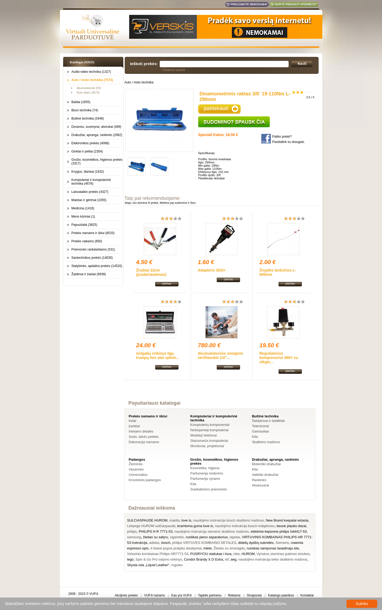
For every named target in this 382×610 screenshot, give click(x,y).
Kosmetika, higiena (204, 468)
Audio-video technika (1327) (91, 72)
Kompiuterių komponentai (209, 425)
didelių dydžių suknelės (256, 543)
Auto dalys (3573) (88, 92)
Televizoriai (260, 426)
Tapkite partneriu (210, 595)
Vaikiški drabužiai (265, 475)
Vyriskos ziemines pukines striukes (283, 554)
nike (236, 554)
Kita (255, 437)
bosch (166, 543)
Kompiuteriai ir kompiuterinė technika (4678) (91, 181)
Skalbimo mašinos (266, 442)
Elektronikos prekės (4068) (90, 143)
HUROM (248, 554)
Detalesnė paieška (174, 70)
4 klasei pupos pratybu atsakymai (175, 548)
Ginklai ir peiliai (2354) (87, 151)
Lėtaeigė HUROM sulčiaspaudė (151, 526)
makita (174, 520)
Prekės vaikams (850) (86, 241)
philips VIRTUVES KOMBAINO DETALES (204, 543)
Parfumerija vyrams (205, 479)
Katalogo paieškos (281, 595)
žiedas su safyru (155, 537)
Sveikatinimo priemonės (208, 489)
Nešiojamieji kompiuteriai (209, 430)
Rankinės (259, 480)
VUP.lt (93, 594)
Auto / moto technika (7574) (92, 80)
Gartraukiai (260, 431)
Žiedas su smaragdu (229, 548)
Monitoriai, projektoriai (207, 446)
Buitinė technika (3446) (87, 118)
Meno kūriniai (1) (83, 216)
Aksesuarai (260, 485)
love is (186, 520)
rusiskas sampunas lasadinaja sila (273, 548)
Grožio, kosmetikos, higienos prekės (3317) (97, 161)
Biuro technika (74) (84, 110)
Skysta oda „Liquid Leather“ (148, 565)
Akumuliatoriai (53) (89, 88)
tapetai (235, 537)
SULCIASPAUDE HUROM (147, 520)
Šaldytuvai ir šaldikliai (268, 421)
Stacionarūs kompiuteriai (209, 441)
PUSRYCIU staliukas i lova (210, 554)
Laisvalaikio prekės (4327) (89, 192)
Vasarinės (136, 469)
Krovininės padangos (145, 480)
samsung (134, 537)
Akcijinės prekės (126, 595)
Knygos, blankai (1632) (87, 171)
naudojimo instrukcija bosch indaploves (245, 526)
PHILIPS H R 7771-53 (155, 531)
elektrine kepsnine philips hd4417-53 (279, 531)
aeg (233, 559)
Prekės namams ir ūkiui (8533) (93, 233)
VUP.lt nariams (154, 595)
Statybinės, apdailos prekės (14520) (96, 266)
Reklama (234, 595)
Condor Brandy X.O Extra (203, 559)
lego (130, 559)
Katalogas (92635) (82, 62)
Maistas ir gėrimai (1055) (88, 200)
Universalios (138, 475)
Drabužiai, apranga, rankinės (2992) (96, 135)
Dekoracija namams (144, 442)
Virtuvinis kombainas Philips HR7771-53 (157, 554)
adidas (154, 543)
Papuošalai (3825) (84, 225)
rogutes (177, 565)
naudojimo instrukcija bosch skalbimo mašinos (228, 520)
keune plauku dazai (291, 526)
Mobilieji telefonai (203, 435)
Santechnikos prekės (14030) (92, 258)
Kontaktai (307, 595)
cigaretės (177, 537)
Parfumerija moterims (206, 473)
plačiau (167, 283)
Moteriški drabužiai (266, 464)
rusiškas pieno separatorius (207, 537)
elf (227, 559)
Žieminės (136, 464)
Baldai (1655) (80, 102)
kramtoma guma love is (195, 526)
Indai (132, 421)
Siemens (282, 543)
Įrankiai (134, 426)
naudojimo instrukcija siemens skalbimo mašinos (212, 531)
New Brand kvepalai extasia (287, 520)
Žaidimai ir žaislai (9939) (88, 274)
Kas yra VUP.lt (181, 595)
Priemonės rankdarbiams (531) (93, 249)
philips (132, 531)
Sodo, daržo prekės (144, 437)
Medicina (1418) (82, 208)
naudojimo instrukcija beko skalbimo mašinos (272, 559)
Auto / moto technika (138, 82)
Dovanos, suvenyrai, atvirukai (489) (96, 127)
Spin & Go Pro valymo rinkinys (159, 559)
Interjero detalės (141, 431)
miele (207, 548)
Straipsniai (254, 595)
